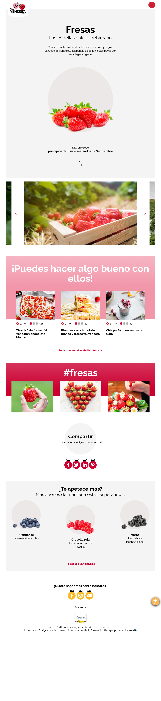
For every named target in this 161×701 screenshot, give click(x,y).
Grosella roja (80, 539)
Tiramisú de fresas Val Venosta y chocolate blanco (31, 334)
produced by (125, 691)
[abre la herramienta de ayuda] (155, 601)
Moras (135, 534)
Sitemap (107, 691)
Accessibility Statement (89, 691)
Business (80, 668)
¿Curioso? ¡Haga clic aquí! (112, 633)
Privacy (71, 691)
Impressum (30, 691)
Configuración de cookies (52, 691)
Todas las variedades (80, 563)
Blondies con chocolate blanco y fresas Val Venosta (80, 332)
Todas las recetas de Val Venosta (80, 350)
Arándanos (26, 534)
